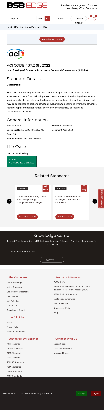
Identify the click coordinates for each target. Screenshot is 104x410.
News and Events (61, 353)
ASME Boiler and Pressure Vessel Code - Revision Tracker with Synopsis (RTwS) (72, 288)
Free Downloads (61, 303)
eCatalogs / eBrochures (64, 299)
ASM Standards (14, 367)
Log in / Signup (78, 19)
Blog (56, 313)
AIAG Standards (14, 353)
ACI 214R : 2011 (65, 216)
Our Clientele (12, 296)
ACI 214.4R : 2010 (27, 216)
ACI (21, 27)
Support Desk (60, 344)
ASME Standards (14, 371)
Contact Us (12, 305)
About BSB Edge (14, 283)
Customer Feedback (63, 348)
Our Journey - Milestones (18, 292)
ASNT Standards (14, 376)
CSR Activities (13, 301)
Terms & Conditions (16, 332)
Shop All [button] (14, 18)
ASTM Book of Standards (65, 294)
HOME (9, 27)
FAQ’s (9, 322)
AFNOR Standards (15, 348)
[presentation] (9, 201)
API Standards (13, 358)
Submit (52, 259)
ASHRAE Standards (15, 362)
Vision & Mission (14, 287)
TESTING (28, 138)
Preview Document (52, 39)
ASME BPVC (59, 282)
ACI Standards (13, 344)
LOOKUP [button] (60, 18)
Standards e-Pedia (62, 308)
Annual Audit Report (16, 310)
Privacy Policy (13, 327)
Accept (81, 393)
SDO (16, 27)
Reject (96, 393)
